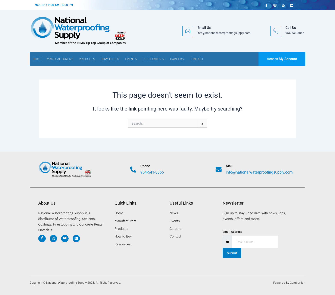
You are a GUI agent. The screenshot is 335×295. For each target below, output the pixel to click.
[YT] (65, 238)
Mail (229, 166)
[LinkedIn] (291, 5)
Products (86, 59)
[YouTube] (283, 5)
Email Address (232, 231)
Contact (194, 59)
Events (130, 59)
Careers (175, 59)
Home (36, 59)
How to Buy (109, 59)
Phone (146, 166)
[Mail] (219, 169)
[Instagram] (274, 5)
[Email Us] (187, 31)
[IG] (53, 238)
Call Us (290, 28)
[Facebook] (266, 5)
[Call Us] (275, 31)
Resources (152, 59)
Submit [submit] (232, 253)
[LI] (76, 238)
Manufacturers (59, 59)
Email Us (204, 28)
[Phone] (133, 169)
